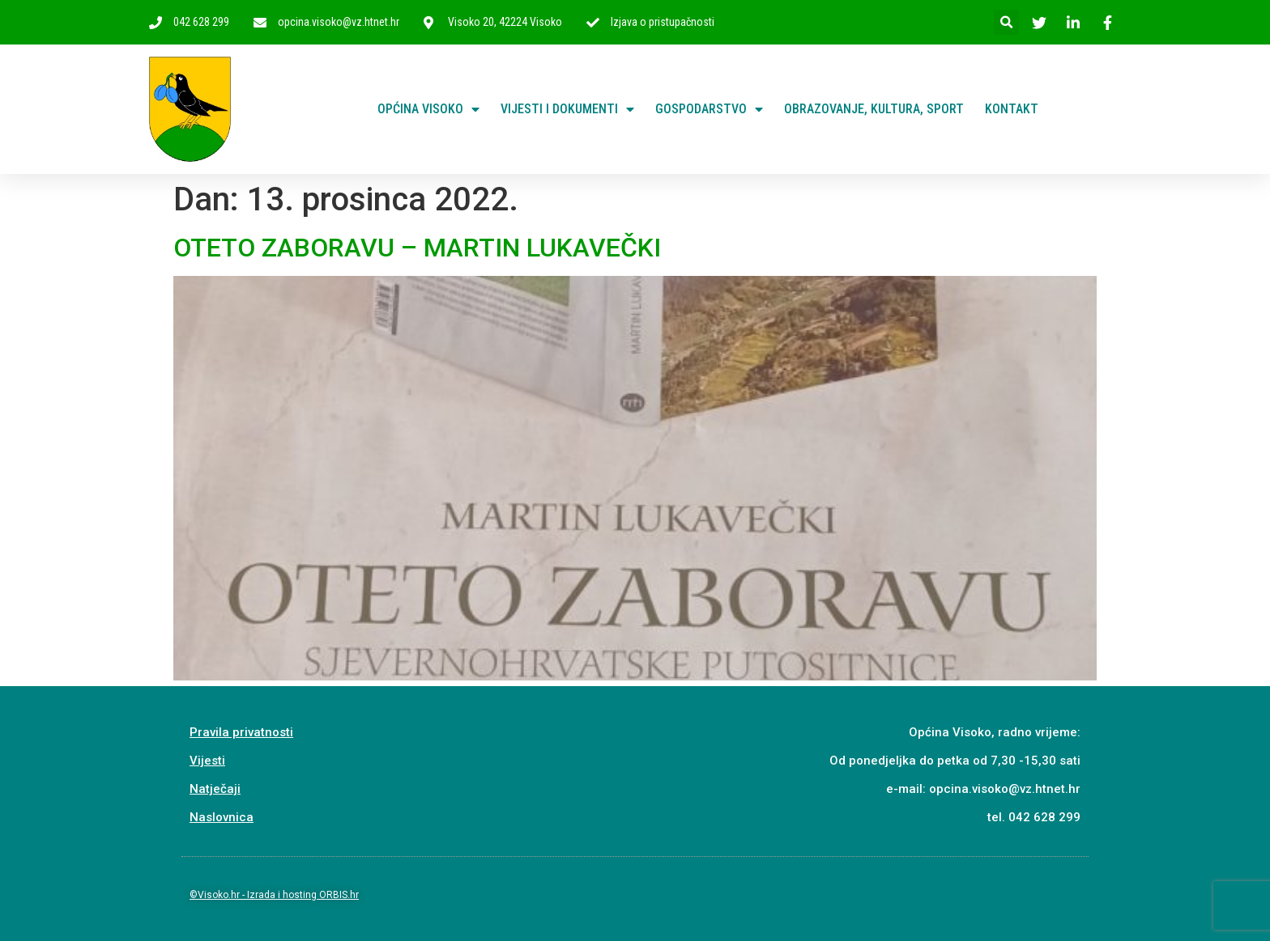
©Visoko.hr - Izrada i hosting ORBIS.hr (274, 895)
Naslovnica (222, 817)
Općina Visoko (428, 109)
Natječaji (215, 789)
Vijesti (207, 760)
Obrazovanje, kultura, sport (874, 109)
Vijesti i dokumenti (567, 109)
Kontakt (1011, 109)
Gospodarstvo (709, 109)
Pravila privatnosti (241, 732)
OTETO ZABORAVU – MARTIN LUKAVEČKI (417, 247)
